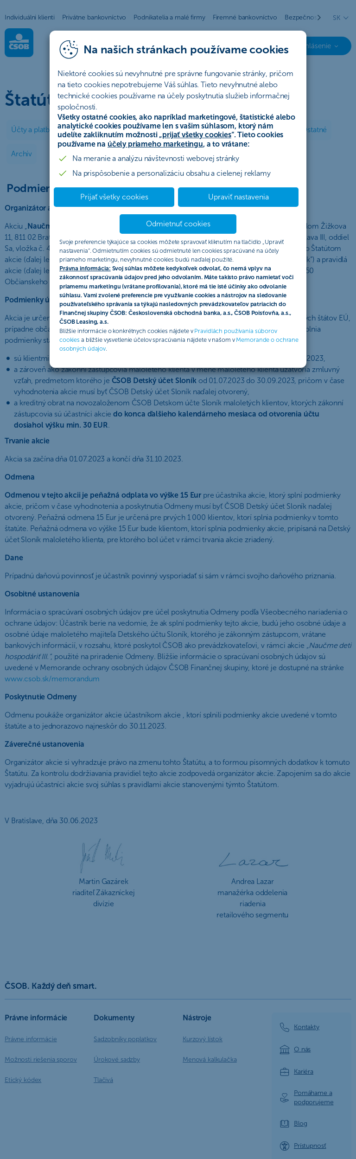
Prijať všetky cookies (114, 196)
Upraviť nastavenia (238, 196)
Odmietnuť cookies (178, 223)
